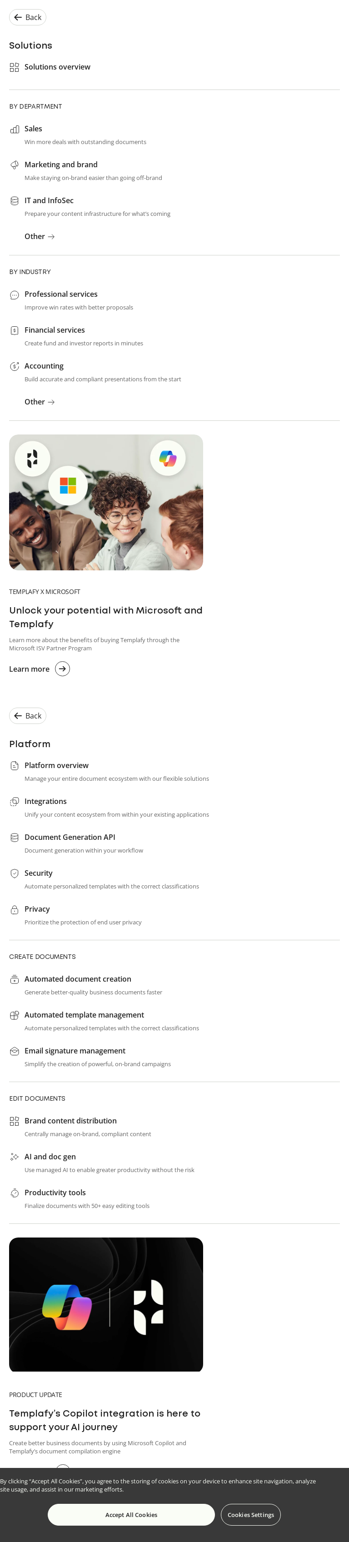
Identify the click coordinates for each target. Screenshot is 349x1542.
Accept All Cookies (131, 1515)
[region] (174, 1505)
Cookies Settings (251, 1515)
